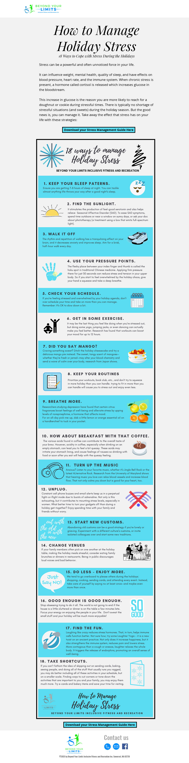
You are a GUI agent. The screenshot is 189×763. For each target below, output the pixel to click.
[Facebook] (125, 746)
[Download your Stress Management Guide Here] (98, 130)
